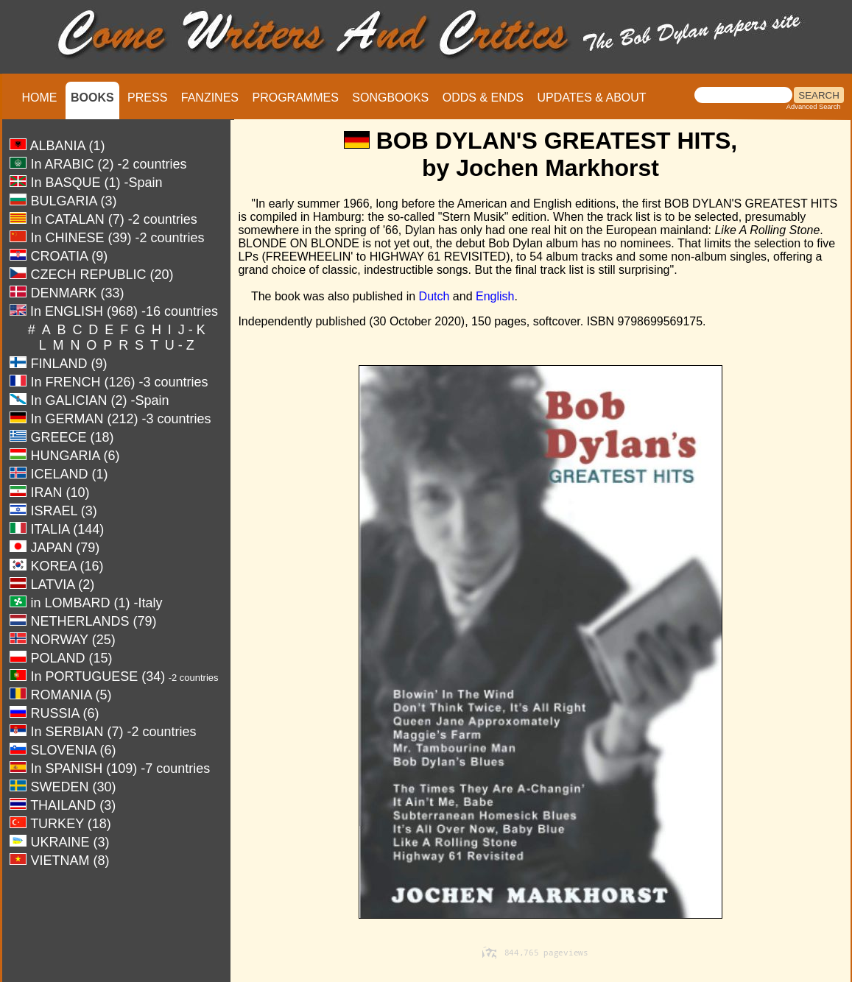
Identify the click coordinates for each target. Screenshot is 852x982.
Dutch (434, 296)
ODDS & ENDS (483, 97)
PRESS (147, 97)
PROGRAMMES (295, 97)
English (495, 296)
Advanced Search (813, 106)
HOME (39, 97)
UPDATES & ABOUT (591, 97)
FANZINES (210, 97)
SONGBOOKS (390, 97)
